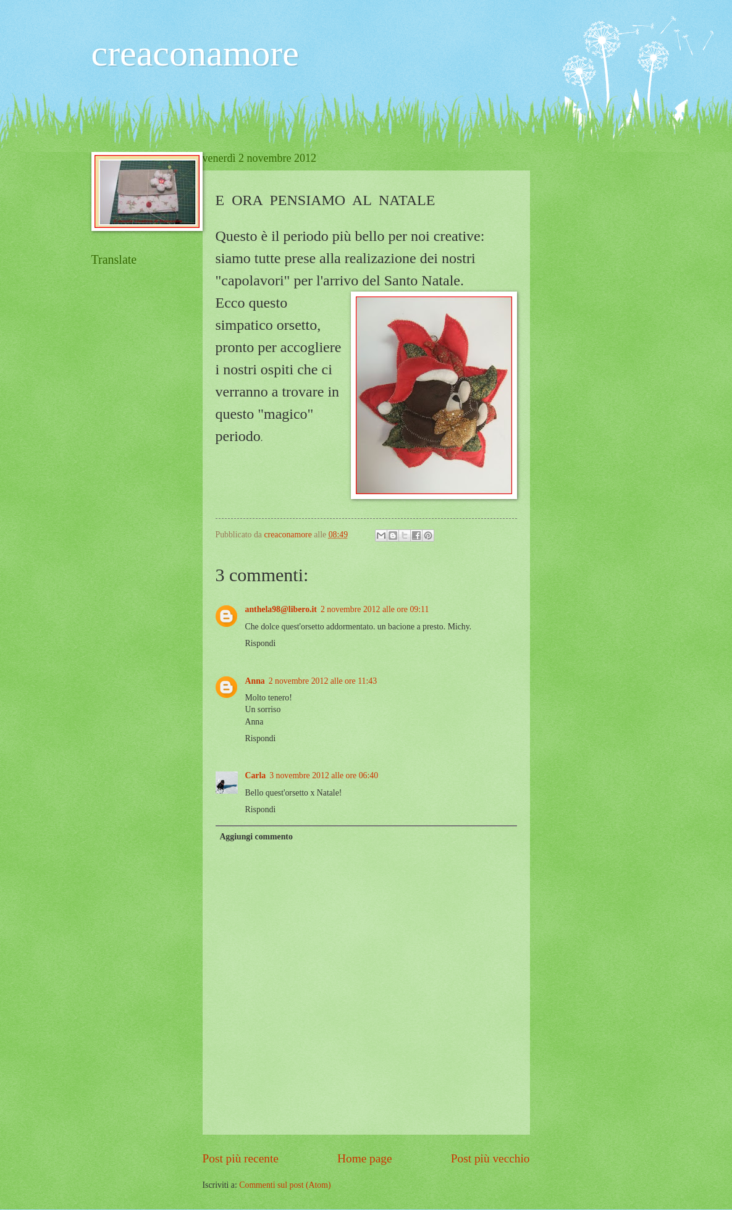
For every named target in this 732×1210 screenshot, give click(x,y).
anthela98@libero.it (281, 609)
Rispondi (260, 643)
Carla (255, 775)
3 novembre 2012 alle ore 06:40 (323, 775)
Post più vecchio (490, 1158)
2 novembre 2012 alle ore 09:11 (375, 609)
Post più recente (241, 1158)
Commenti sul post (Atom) (284, 1185)
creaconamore (195, 53)
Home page (364, 1158)
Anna (255, 681)
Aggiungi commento (255, 836)
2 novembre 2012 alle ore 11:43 (323, 681)
